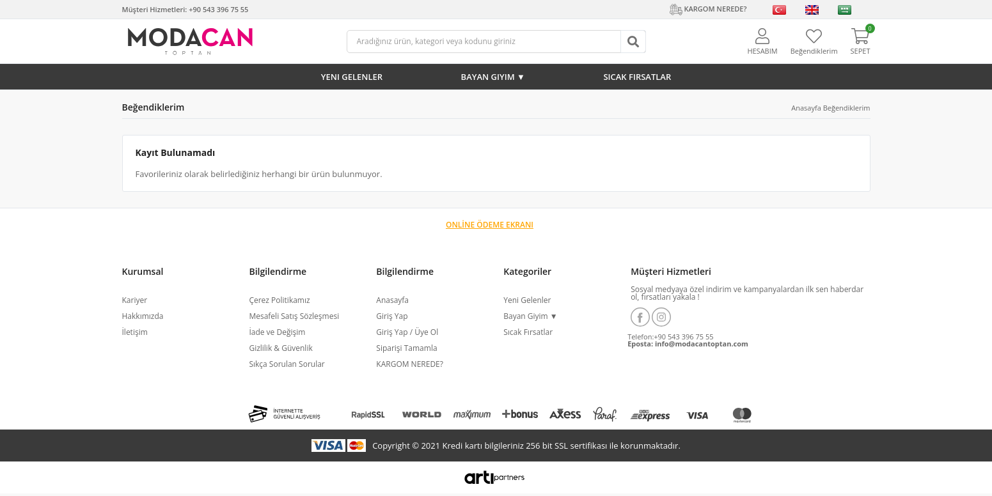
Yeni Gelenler (351, 76)
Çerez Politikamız (279, 300)
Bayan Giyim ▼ (493, 76)
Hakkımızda (143, 316)
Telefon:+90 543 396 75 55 (670, 336)
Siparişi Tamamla (406, 348)
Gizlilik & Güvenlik (280, 348)
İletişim (135, 332)
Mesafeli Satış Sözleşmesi (294, 316)
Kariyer (135, 300)
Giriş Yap (391, 316)
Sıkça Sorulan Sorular (286, 364)
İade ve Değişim (277, 332)
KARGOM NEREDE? (409, 364)
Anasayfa (806, 107)
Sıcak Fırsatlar (637, 76)
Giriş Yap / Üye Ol (407, 332)
